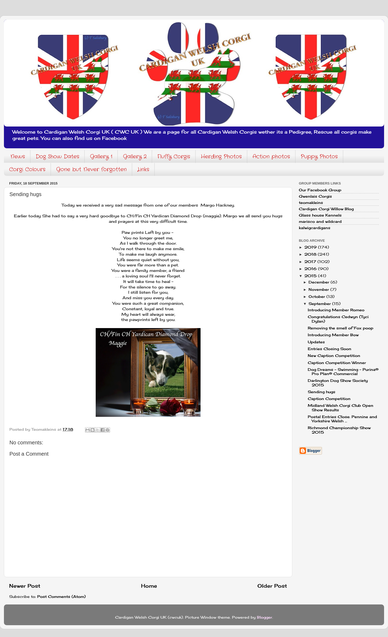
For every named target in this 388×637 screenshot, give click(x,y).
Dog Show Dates (57, 156)
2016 (311, 269)
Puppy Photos (319, 156)
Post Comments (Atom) (61, 596)
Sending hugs (321, 392)
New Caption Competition (334, 356)
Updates (316, 342)
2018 (311, 254)
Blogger (264, 617)
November (319, 289)
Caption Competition (329, 399)
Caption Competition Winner (337, 363)
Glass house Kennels (320, 215)
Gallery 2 (135, 156)
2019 (311, 247)
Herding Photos (221, 156)
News (17, 156)
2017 (310, 262)
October (317, 296)
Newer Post (24, 586)
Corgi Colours (27, 169)
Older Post (272, 586)
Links (143, 169)
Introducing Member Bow (333, 335)
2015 (311, 276)
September (320, 304)
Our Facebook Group (320, 190)
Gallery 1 (101, 156)
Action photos (271, 156)
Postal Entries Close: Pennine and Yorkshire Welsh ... (342, 419)
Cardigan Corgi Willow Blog (326, 209)
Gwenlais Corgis (315, 196)
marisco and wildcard (320, 221)
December (320, 282)
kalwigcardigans (314, 228)
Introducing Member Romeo (336, 310)
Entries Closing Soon (329, 349)
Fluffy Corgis (173, 156)
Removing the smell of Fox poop (340, 328)
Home (149, 586)
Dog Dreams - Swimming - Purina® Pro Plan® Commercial (343, 371)
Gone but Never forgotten (91, 169)
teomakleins (311, 203)
